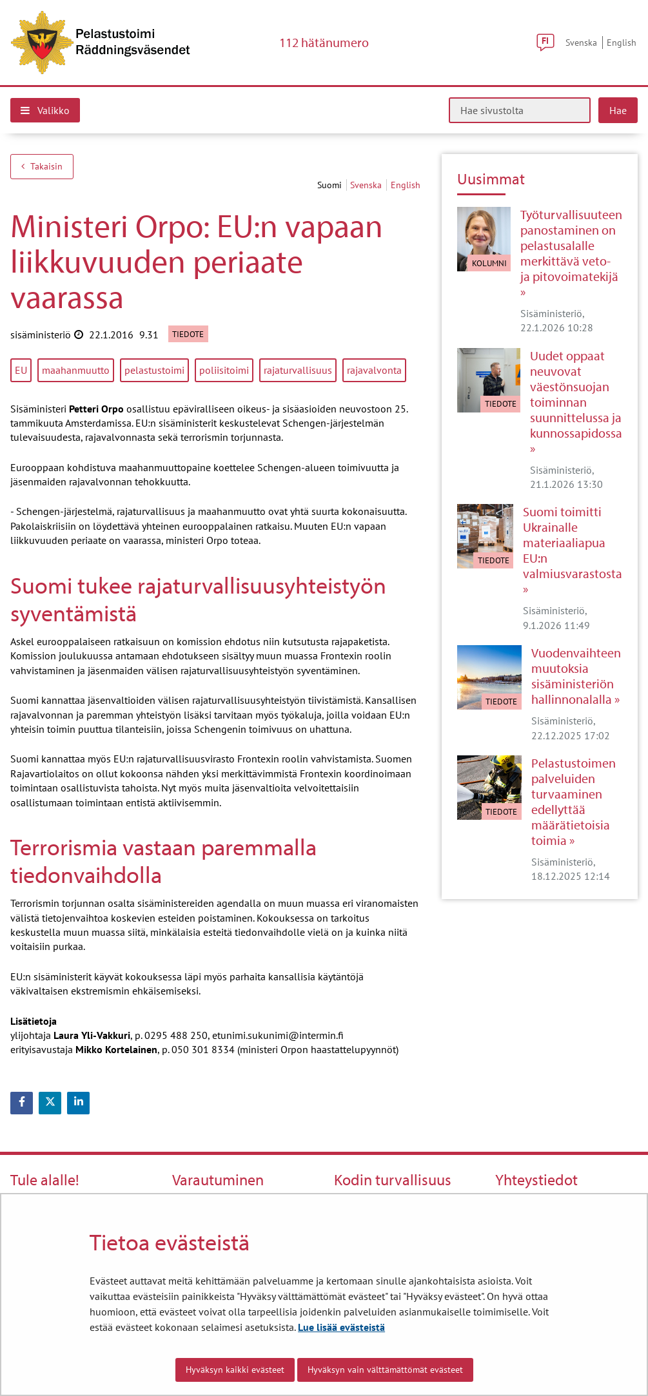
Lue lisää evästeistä (341, 1327)
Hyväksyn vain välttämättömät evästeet (385, 1369)
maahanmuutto (76, 370)
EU (21, 370)
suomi (330, 185)
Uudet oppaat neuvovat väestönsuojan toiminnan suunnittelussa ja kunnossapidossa (576, 394)
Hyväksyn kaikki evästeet (235, 1369)
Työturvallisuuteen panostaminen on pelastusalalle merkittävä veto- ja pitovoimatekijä (571, 245)
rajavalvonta (374, 370)
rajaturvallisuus (298, 370)
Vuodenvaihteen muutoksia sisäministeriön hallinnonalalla (576, 676)
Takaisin (42, 166)
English (621, 42)
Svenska (581, 42)
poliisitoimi (224, 370)
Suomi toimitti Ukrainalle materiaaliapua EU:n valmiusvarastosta (572, 542)
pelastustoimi (154, 370)
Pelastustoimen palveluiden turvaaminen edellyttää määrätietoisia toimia (573, 801)
